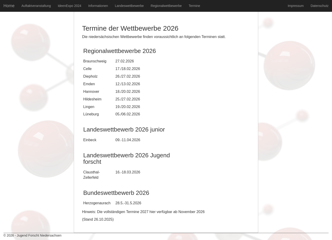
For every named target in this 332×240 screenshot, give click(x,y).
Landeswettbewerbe (129, 6)
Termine (194, 6)
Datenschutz (320, 6)
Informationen (98, 6)
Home (9, 5)
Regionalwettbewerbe (166, 6)
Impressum (296, 6)
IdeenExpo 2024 (69, 6)
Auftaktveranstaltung (36, 6)
